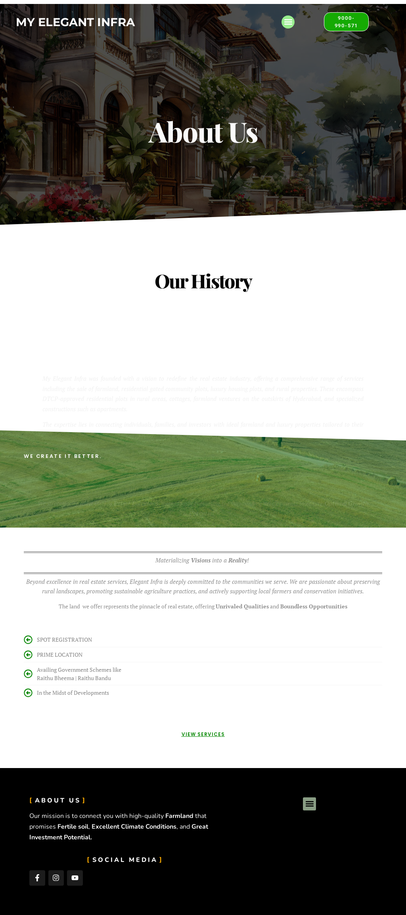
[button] (288, 22)
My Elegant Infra (75, 22)
